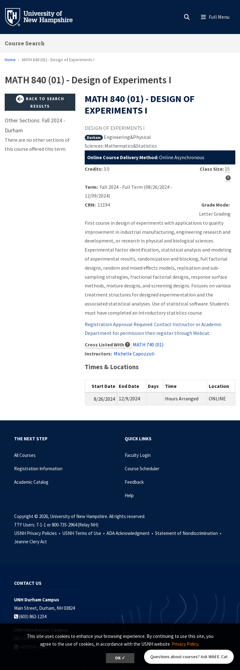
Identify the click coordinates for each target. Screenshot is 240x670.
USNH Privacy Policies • (37, 533)
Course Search (25, 43)
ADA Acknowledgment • (130, 533)
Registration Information (38, 469)
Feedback (134, 482)
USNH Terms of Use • (84, 533)
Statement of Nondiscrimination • (188, 533)
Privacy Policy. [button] (185, 644)
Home (10, 59)
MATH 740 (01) (148, 344)
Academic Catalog (31, 482)
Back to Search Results (40, 102)
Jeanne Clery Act (30, 542)
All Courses (25, 455)
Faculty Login (138, 455)
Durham (94, 137)
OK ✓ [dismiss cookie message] (120, 658)
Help (129, 495)
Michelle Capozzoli (134, 353)
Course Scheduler (142, 469)
